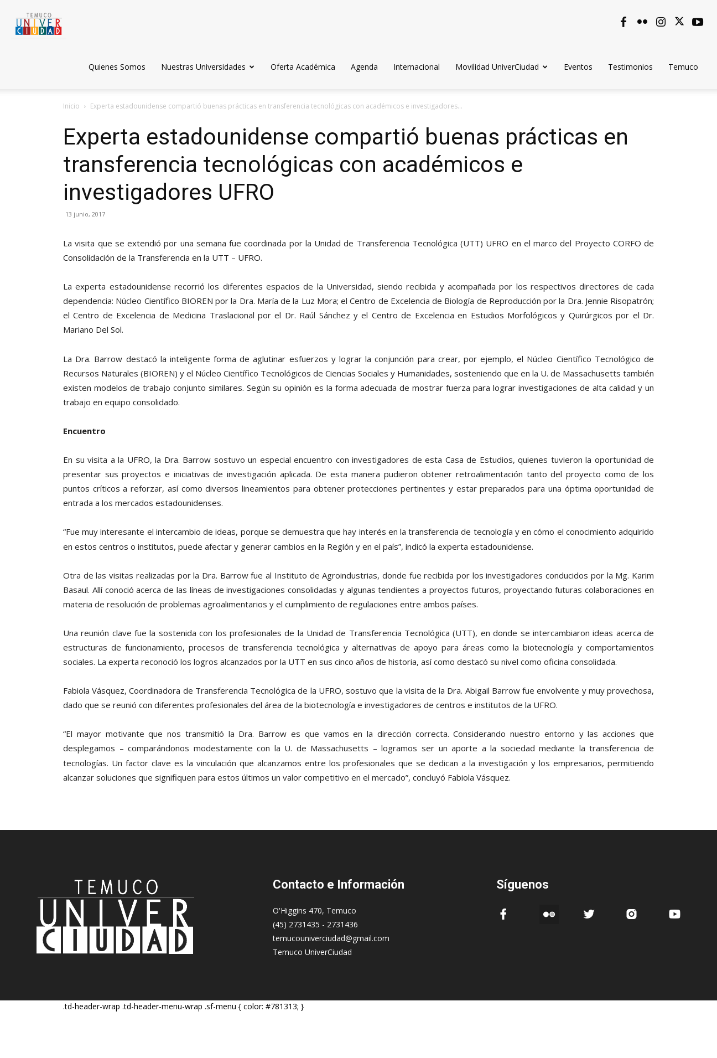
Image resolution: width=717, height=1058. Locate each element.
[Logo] (38, 22)
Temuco (683, 66)
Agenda (364, 66)
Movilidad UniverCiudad (501, 66)
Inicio (71, 106)
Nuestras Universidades (207, 66)
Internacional (416, 66)
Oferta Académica (303, 66)
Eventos (578, 66)
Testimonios (630, 66)
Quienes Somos (117, 66)
